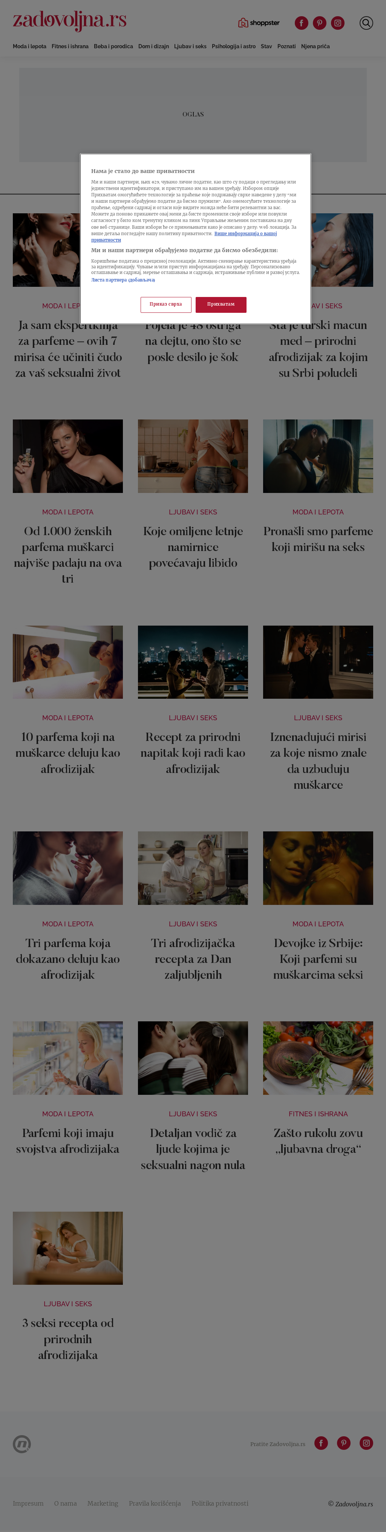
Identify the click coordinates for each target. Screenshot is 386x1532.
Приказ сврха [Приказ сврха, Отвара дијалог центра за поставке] (166, 305)
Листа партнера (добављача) (123, 281)
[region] (195, 238)
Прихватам (220, 305)
